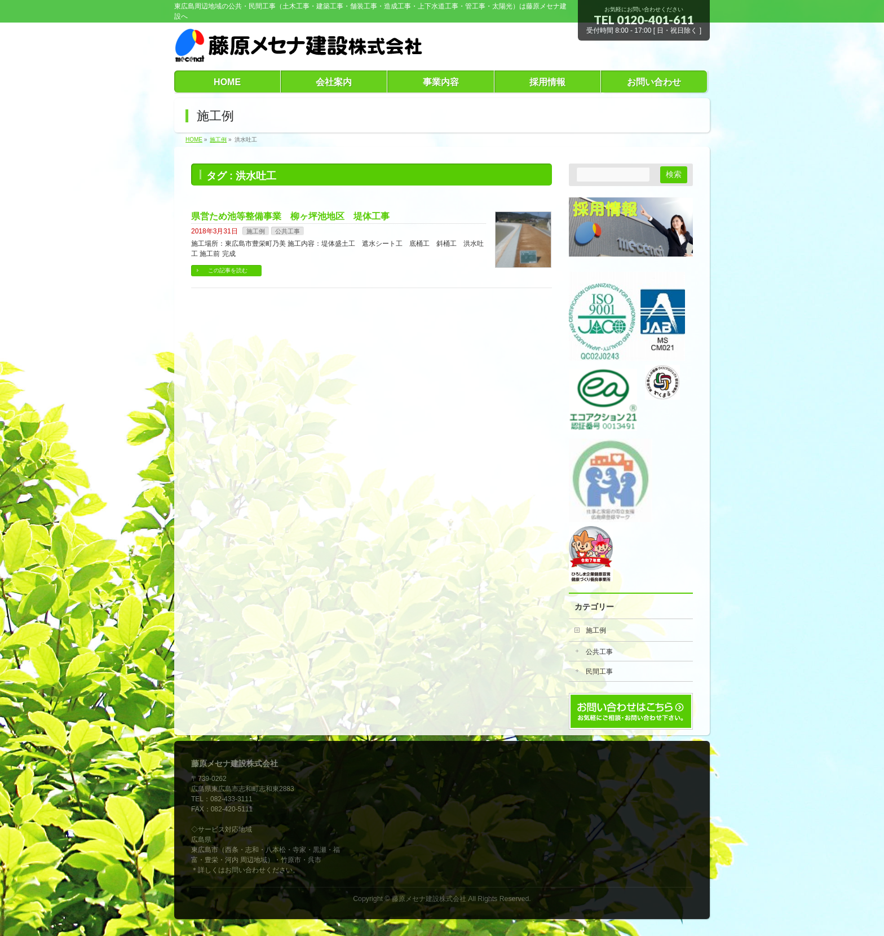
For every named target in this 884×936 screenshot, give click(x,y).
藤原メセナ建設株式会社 (429, 899)
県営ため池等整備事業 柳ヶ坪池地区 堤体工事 (290, 216)
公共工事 (287, 231)
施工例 (255, 231)
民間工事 (599, 671)
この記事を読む (227, 270)
